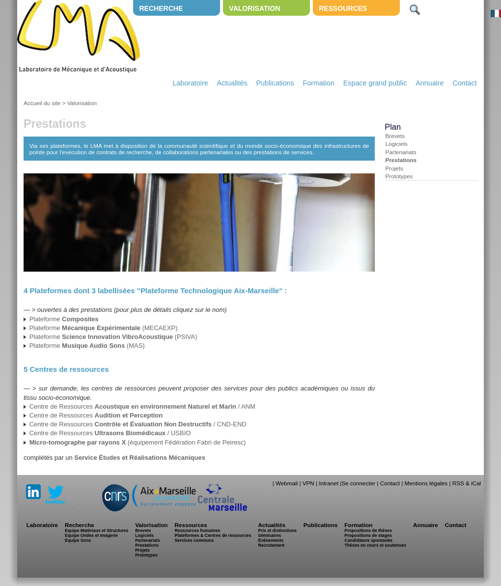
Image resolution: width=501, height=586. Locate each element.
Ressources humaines (197, 530)
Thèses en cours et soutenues (375, 545)
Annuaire (430, 83)
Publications (275, 83)
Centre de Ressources (96, 415)
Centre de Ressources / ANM (142, 406)
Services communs (194, 540)
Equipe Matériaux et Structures (96, 530)
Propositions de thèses (367, 530)
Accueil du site (42, 103)
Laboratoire (190, 83)
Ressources (343, 8)
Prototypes (399, 176)
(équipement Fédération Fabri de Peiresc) (137, 442)
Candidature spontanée (368, 540)
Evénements (270, 540)
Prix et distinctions (277, 530)
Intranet (328, 483)
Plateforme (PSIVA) (113, 336)
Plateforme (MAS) (87, 345)
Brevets (395, 136)
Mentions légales (425, 483)
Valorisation (254, 8)
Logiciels (396, 143)
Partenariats (400, 152)
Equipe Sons (78, 540)
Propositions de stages (367, 535)
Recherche (161, 8)
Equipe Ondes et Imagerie (91, 535)
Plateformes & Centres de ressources (212, 535)
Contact (464, 83)
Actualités (232, 83)
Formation (318, 83)
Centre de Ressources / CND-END (138, 424)
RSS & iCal (466, 483)
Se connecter (358, 483)
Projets (394, 168)
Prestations (401, 160)
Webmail (287, 483)
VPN (308, 483)
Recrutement (271, 545)
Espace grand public (375, 83)
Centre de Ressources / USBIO (110, 433)
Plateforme (64, 319)
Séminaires (269, 535)
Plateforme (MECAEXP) (103, 328)
